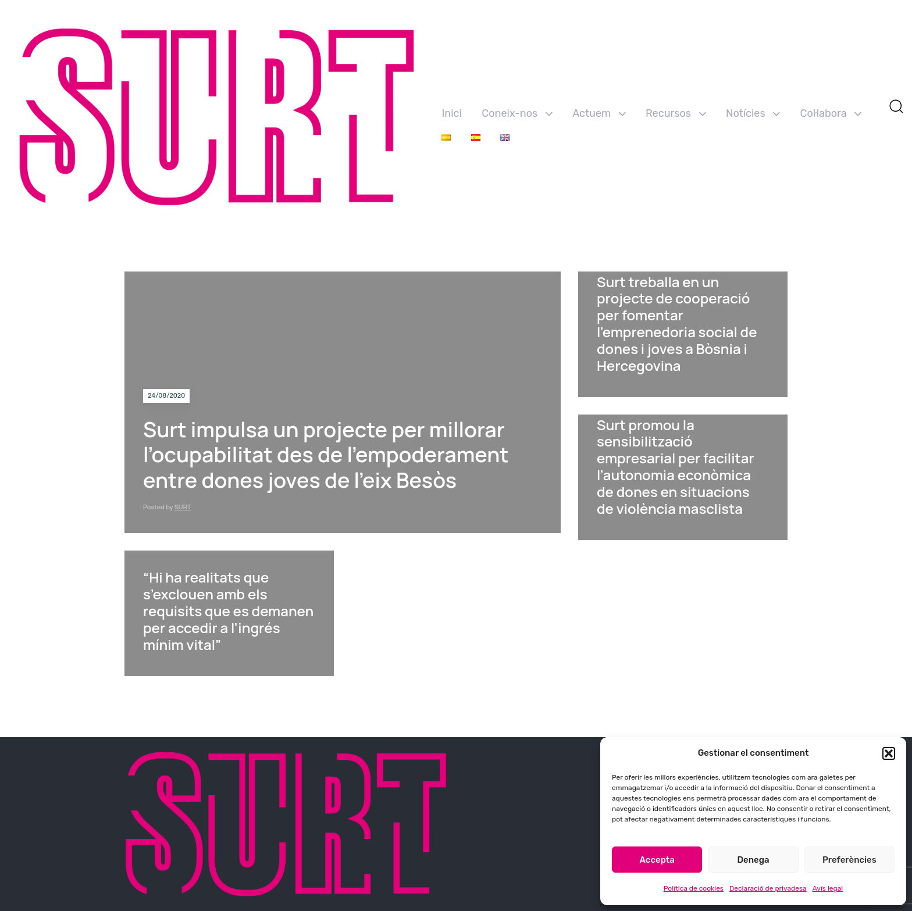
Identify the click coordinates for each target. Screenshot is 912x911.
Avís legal (828, 888)
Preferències (849, 860)
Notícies (753, 113)
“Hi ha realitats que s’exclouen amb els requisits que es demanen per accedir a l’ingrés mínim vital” (228, 610)
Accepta (657, 860)
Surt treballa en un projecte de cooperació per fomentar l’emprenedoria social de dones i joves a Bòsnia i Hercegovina (677, 323)
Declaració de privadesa (768, 888)
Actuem (598, 113)
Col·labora (831, 113)
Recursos (676, 113)
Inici (451, 113)
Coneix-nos (517, 113)
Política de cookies (694, 888)
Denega (753, 860)
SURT (182, 506)
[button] (889, 753)
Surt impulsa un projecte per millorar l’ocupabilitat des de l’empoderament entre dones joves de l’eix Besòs (326, 454)
